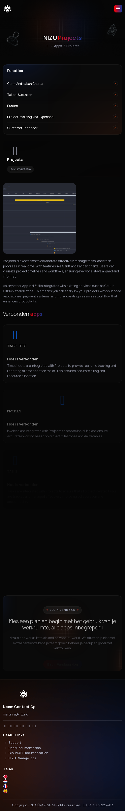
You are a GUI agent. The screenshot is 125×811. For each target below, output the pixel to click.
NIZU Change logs (20, 758)
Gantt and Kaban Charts (25, 83)
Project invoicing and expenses (30, 117)
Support (12, 742)
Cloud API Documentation (26, 753)
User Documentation (22, 748)
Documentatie (20, 169)
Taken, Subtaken (19, 95)
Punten (12, 106)
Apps (58, 46)
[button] (118, 8)
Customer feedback (22, 128)
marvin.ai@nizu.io (15, 714)
